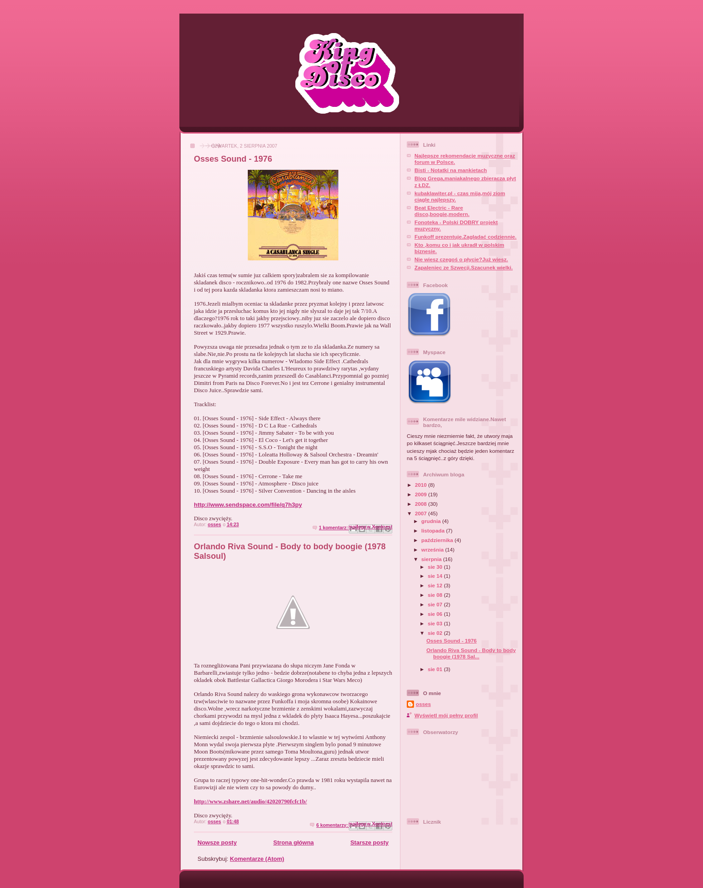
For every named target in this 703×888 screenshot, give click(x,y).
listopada (433, 530)
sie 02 (436, 633)
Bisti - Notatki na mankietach (450, 170)
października (437, 540)
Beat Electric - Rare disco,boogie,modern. (441, 211)
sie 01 (436, 669)
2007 (421, 513)
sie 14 (436, 576)
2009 (421, 494)
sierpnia (432, 559)
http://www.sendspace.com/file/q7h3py (248, 504)
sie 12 (436, 585)
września (433, 549)
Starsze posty (369, 842)
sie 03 (436, 623)
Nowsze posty (217, 842)
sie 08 (436, 595)
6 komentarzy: (332, 825)
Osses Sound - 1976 (233, 158)
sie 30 (436, 567)
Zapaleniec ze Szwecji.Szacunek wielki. (463, 267)
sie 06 (436, 614)
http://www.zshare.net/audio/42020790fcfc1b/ (250, 801)
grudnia (431, 521)
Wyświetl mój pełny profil (446, 715)
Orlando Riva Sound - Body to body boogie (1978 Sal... (470, 653)
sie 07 (436, 604)
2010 (421, 485)
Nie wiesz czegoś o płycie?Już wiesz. (461, 259)
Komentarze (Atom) (257, 858)
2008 (421, 504)
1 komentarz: (334, 527)
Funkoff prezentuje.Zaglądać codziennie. (465, 237)
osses (423, 704)
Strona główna (293, 842)
